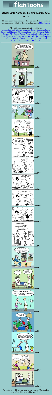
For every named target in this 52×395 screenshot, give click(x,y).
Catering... (5, 32)
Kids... (8, 36)
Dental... (6, 34)
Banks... (33, 30)
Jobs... (3, 36)
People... (7, 38)
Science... (14, 40)
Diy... (12, 34)
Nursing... (39, 36)
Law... (14, 36)
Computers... (31, 32)
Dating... (48, 32)
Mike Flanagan (44, 23)
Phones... (22, 38)
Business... (41, 30)
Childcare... (13, 32)
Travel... (34, 40)
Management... (22, 36)
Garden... (36, 34)
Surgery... (27, 40)
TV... (39, 40)
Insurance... (44, 34)
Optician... (47, 36)
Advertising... (17, 30)
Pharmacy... (15, 38)
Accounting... (7, 30)
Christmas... (22, 32)
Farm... (22, 34)
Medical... (31, 36)
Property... (30, 38)
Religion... (38, 38)
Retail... (45, 38)
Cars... (47, 30)
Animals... (26, 30)
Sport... (21, 40)
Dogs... (17, 34)
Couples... (40, 32)
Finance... (29, 34)
